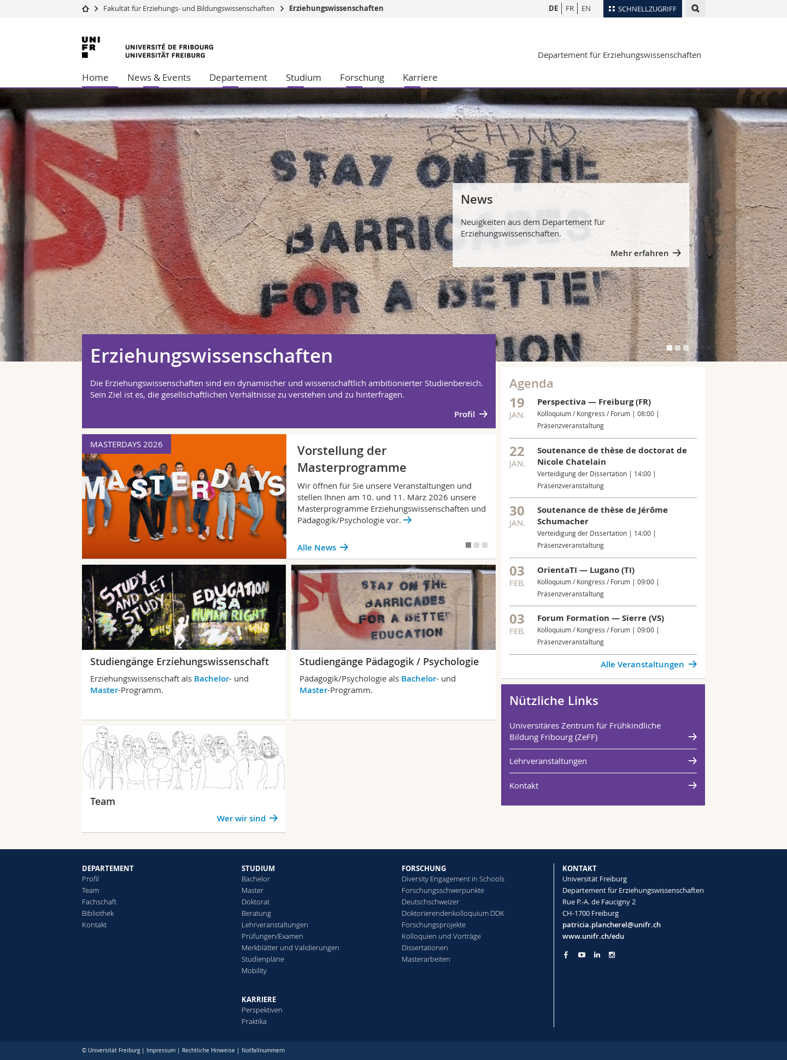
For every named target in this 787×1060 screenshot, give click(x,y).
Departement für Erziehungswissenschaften (619, 54)
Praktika (254, 1021)
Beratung (256, 913)
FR (570, 8)
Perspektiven (262, 1010)
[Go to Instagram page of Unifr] (612, 954)
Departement (238, 77)
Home (95, 77)
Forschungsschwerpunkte (443, 890)
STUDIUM (258, 868)
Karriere (420, 77)
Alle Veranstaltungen (642, 664)
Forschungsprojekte (434, 924)
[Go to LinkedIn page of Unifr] (597, 954)
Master (104, 690)
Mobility (254, 970)
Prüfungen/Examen (272, 936)
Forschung (362, 77)
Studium (303, 77)
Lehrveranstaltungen (548, 760)
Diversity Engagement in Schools (453, 879)
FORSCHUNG (424, 868)
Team (90, 890)
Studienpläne (263, 959)
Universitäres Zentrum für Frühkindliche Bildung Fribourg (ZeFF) (585, 731)
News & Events (159, 77)
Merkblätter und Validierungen (290, 947)
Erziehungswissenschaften (336, 8)
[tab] (669, 348)
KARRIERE (259, 999)
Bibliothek (98, 913)
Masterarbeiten (426, 959)
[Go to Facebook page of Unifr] (565, 955)
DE (553, 8)
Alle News (316, 547)
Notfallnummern (263, 1050)
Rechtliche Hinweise (208, 1050)
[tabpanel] (393, 225)
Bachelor (211, 678)
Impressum (160, 1050)
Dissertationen (425, 947)
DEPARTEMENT (108, 868)
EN (586, 8)
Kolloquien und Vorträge (441, 936)
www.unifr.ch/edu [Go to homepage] (593, 936)
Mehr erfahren (639, 253)
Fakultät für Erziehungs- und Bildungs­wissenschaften (188, 8)
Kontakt (523, 785)
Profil (464, 414)
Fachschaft (99, 902)
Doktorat (255, 902)
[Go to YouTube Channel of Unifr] (581, 954)
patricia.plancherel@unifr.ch (611, 924)
